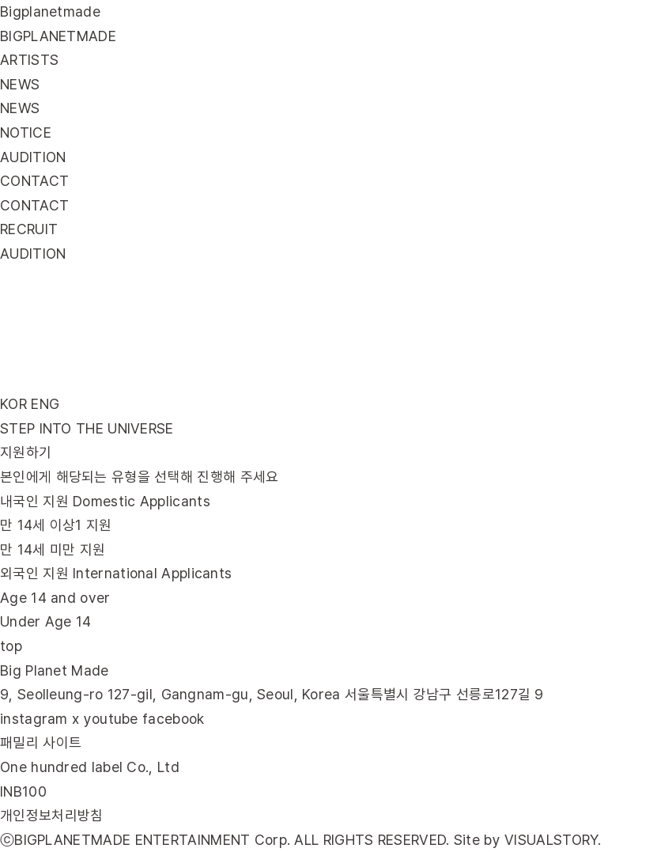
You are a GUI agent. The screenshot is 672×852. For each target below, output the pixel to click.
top (11, 646)
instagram (34, 718)
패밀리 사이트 (40, 742)
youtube (111, 718)
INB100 (23, 791)
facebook (173, 718)
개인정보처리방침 (51, 815)
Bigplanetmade (50, 11)
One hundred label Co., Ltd (89, 767)
